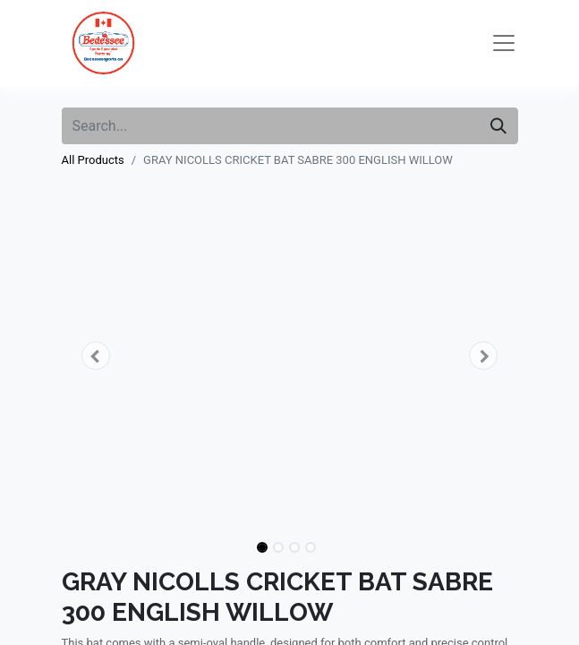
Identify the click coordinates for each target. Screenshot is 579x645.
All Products (93, 160)
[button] (96, 355)
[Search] (498, 126)
